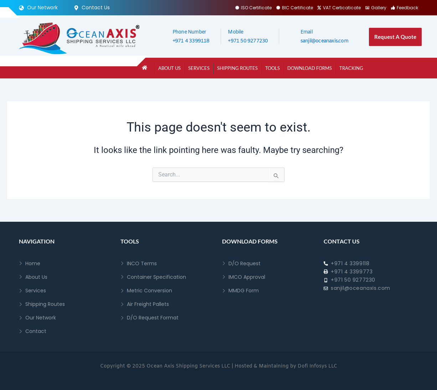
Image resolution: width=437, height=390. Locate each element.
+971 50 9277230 (248, 41)
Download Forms (309, 68)
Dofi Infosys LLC (317, 366)
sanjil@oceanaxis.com (324, 41)
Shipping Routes (237, 68)
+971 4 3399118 (191, 41)
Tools (272, 68)
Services (199, 68)
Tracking (351, 68)
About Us (169, 68)
